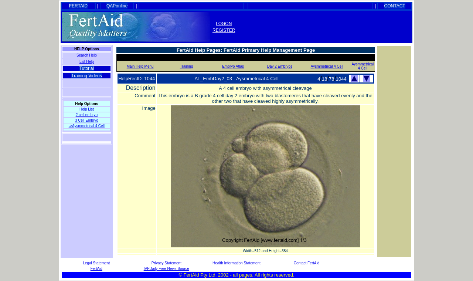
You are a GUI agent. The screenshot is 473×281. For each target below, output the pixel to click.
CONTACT (394, 6)
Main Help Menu (140, 66)
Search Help (86, 55)
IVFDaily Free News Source (166, 269)
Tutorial (86, 68)
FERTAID (78, 6)
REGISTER (223, 30)
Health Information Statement (236, 263)
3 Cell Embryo (86, 120)
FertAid (96, 269)
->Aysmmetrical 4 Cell (87, 126)
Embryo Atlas (233, 66)
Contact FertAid (306, 263)
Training (186, 66)
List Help (86, 62)
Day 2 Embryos (279, 66)
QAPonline (116, 6)
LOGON (224, 23)
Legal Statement (96, 263)
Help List (86, 109)
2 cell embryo (87, 115)
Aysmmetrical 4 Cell (327, 66)
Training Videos (86, 75)
